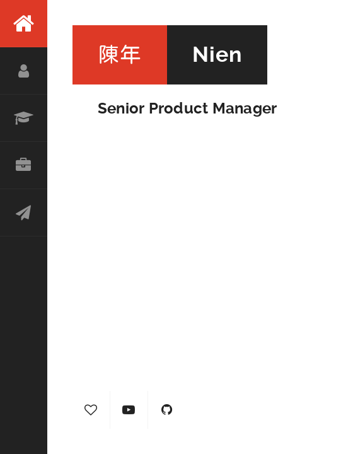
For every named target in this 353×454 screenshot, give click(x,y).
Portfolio (23, 165)
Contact (23, 212)
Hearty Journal (91, 410)
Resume (23, 118)
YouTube (129, 410)
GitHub (167, 410)
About (23, 71)
